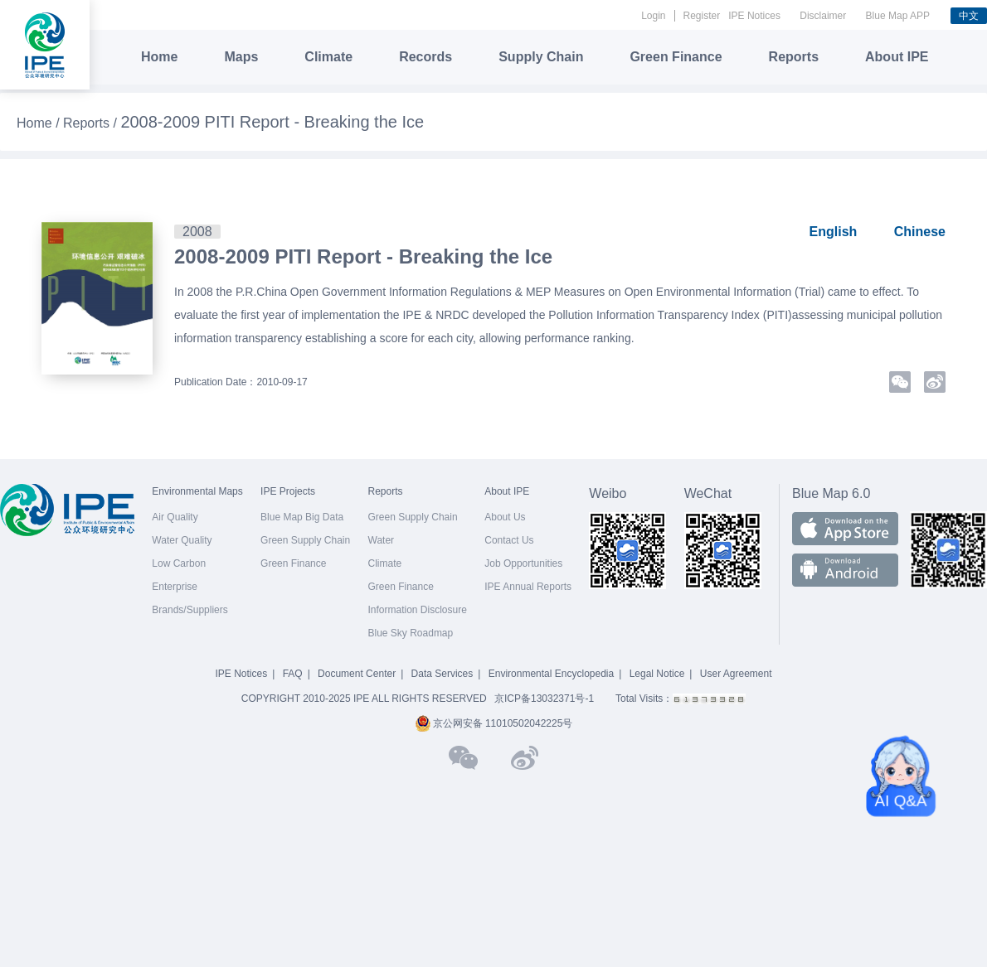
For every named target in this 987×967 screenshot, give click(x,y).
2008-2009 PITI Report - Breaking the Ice (363, 256)
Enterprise (174, 586)
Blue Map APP (898, 16)
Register (702, 16)
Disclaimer (823, 16)
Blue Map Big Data (301, 517)
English (834, 232)
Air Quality (174, 517)
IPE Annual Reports (527, 586)
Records (425, 57)
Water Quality (182, 540)
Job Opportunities (523, 563)
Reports (794, 57)
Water (381, 540)
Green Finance (676, 57)
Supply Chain (540, 57)
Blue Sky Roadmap (411, 633)
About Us (504, 517)
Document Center (357, 673)
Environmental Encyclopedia (551, 673)
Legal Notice (657, 673)
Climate (328, 57)
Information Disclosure (417, 610)
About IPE (896, 57)
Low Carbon (179, 563)
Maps (241, 57)
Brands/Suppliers (189, 610)
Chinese (920, 232)
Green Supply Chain (305, 540)
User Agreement (736, 673)
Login (653, 16)
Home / (40, 123)
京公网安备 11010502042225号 (494, 723)
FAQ (293, 673)
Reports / (91, 123)
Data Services (442, 673)
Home (159, 57)
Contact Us (508, 540)
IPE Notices (754, 16)
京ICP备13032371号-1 (544, 698)
